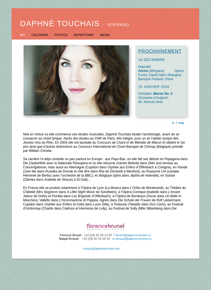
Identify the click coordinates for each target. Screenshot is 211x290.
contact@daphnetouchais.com (101, 248)
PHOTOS (61, 35)
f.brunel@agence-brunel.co (132, 235)
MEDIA (105, 35)
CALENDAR (40, 35)
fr (173, 122)
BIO (23, 35)
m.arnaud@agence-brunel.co (132, 238)
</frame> (105, 169)
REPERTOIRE (84, 35)
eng (181, 122)
